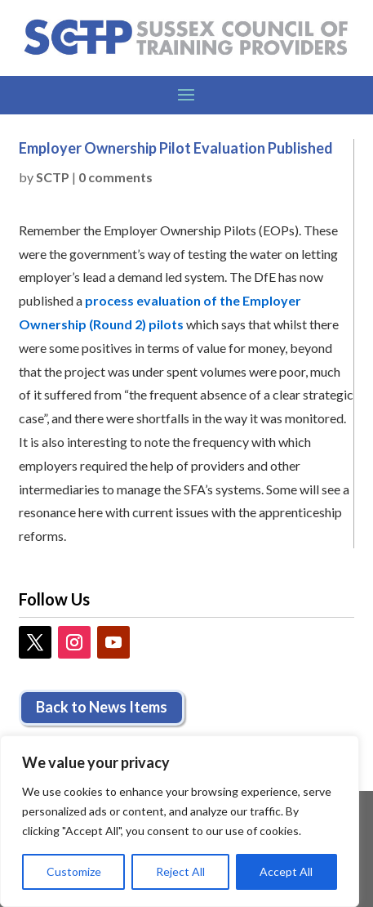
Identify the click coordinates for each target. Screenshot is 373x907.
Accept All (286, 871)
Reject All (180, 871)
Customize (74, 871)
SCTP (52, 177)
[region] (179, 821)
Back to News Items (101, 707)
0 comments (115, 177)
